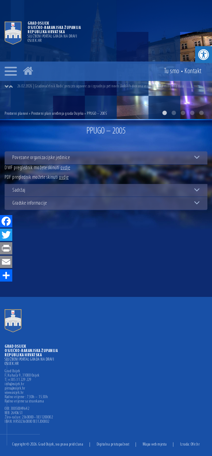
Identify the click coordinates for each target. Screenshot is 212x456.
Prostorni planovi (16, 113)
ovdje (65, 168)
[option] (106, 59)
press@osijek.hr (15, 388)
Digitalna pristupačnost (113, 444)
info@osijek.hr (14, 384)
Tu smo (171, 71)
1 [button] (164, 113)
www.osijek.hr (14, 393)
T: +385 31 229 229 (18, 380)
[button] (203, 54)
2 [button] (174, 113)
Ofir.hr (195, 444)
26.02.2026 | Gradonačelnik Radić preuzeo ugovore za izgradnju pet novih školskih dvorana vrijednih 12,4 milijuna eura (100, 86)
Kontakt (193, 71)
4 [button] (192, 113)
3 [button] (183, 113)
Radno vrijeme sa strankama (24, 401)
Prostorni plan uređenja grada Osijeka (57, 113)
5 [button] (201, 113)
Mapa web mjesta (155, 444)
